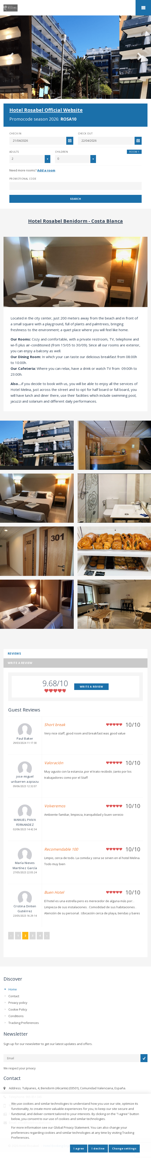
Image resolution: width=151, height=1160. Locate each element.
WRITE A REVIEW (91, 686)
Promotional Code (22, 178)
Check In (15, 133)
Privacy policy (17, 1003)
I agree (79, 1148)
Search (75, 198)
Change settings (124, 1148)
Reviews (14, 654)
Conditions (16, 1016)
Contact (13, 996)
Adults (14, 151)
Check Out (85, 133)
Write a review (20, 663)
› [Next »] (46, 935)
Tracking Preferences (23, 1023)
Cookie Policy (17, 1009)
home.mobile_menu (143, 7)
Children (61, 151)
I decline (98, 1148)
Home (12, 989)
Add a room (46, 170)
